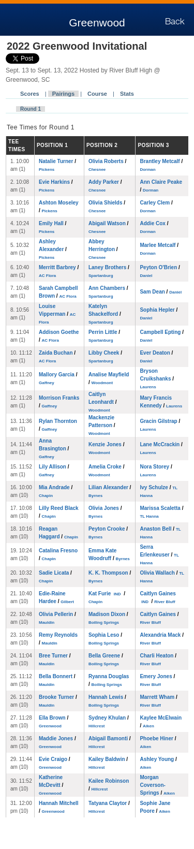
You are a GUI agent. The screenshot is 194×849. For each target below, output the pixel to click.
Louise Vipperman (57, 314)
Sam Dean (161, 292)
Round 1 (30, 109)
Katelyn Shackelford (104, 314)
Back (175, 21)
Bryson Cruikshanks (157, 378)
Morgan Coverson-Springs (157, 785)
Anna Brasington (54, 448)
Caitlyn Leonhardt (102, 402)
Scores (29, 94)
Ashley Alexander (53, 249)
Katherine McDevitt (51, 785)
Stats (127, 94)
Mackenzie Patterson (101, 425)
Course (97, 94)
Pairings (63, 94)
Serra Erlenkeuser (159, 554)
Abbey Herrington (103, 249)
